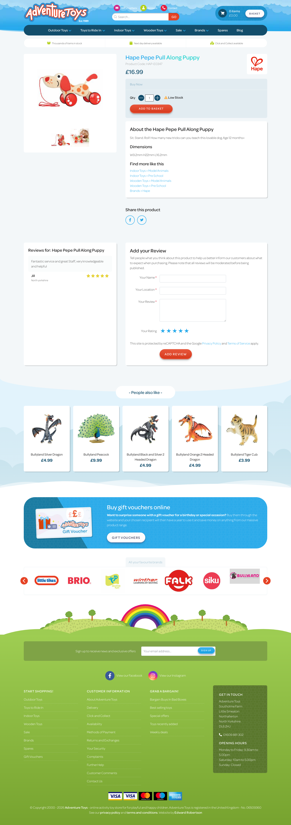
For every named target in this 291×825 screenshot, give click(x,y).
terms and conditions (142, 812)
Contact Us (94, 781)
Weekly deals (159, 732)
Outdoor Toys (59, 30)
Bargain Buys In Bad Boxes (168, 699)
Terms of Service (238, 343)
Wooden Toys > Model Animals (150, 180)
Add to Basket (151, 108)
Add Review (176, 354)
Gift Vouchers (126, 537)
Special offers (159, 716)
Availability (94, 724)
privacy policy (110, 812)
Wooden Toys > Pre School (148, 185)
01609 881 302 (233, 735)
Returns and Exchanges (103, 740)
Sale (181, 30)
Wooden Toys (155, 30)
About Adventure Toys (102, 699)
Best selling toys (161, 707)
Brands (202, 30)
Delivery (92, 707)
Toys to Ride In (92, 30)
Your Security (96, 748)
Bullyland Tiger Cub (244, 454)
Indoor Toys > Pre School (146, 175)
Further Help (95, 765)
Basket (254, 13)
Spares (223, 30)
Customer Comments (102, 773)
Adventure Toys (229, 701)
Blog (240, 30)
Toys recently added (164, 724)
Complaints (95, 756)
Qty (132, 97)
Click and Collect (98, 716)
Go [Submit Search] (173, 17)
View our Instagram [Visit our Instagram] (167, 675)
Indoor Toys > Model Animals (149, 170)
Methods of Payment (101, 732)
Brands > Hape (140, 191)
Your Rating (149, 331)
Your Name (148, 277)
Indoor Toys (124, 30)
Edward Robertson (188, 812)
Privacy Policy (211, 343)
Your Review (147, 301)
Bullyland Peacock (96, 454)
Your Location (146, 289)
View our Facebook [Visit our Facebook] (123, 675)
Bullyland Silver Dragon (47, 454)
